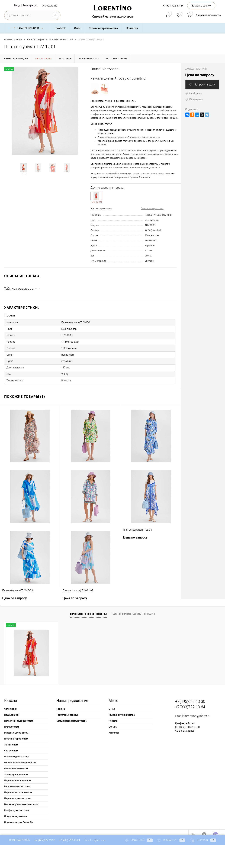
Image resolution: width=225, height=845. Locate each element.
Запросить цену (202, 84)
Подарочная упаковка (15, 811)
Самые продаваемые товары (133, 609)
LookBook (60, 28)
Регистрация (29, 5)
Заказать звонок (201, 5)
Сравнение (139, 840)
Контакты (132, 28)
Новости (113, 716)
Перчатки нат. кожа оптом (18, 787)
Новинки (60, 704)
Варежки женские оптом (17, 781)
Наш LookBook (11, 710)
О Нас (112, 704)
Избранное (171, 840)
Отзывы (113, 722)
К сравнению (194, 99)
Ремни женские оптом (16, 764)
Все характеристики (152, 208)
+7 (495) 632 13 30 (45, 840)
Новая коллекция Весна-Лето (19, 817)
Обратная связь (17, 840)
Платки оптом (11, 722)
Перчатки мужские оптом (17, 793)
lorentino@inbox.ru (197, 711)
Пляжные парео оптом (16, 734)
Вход (17, 5)
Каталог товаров (27, 28)
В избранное (193, 93)
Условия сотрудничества (103, 28)
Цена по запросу (135, 532)
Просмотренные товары (88, 609)
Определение (49, 5)
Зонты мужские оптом (16, 769)
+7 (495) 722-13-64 (69, 840)
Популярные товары (67, 710)
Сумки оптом (11, 746)
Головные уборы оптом (16, 728)
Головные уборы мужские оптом (21, 799)
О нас (77, 28)
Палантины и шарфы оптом (18, 716)
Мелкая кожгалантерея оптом (20, 758)
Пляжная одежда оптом (16, 752)
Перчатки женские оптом (17, 775)
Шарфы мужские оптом (16, 805)
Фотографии (10, 704)
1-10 (96, 196)
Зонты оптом (11, 740)
